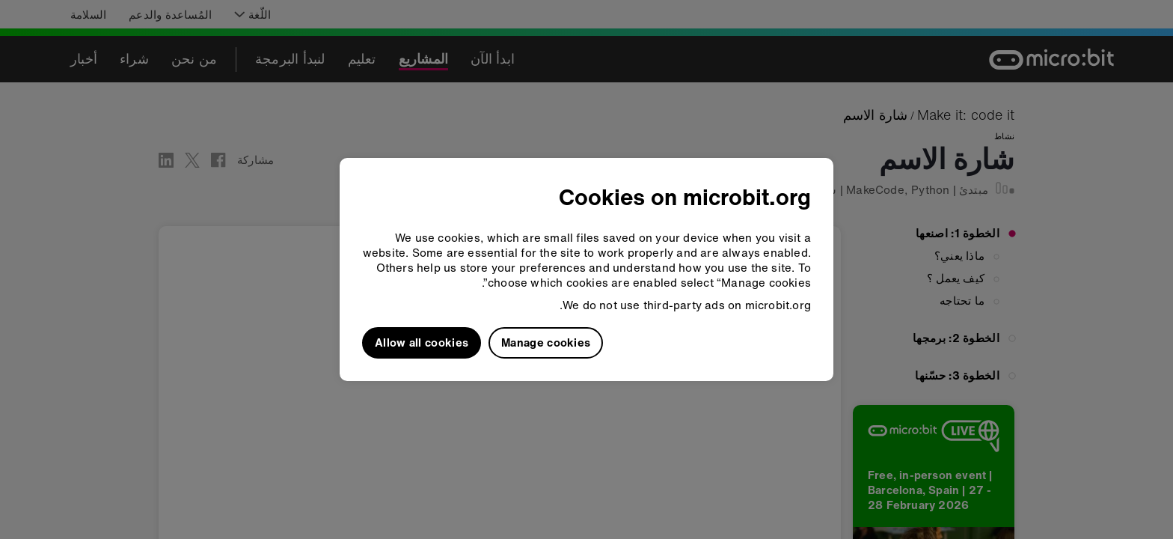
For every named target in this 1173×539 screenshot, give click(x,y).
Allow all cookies (421, 342)
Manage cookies (545, 342)
